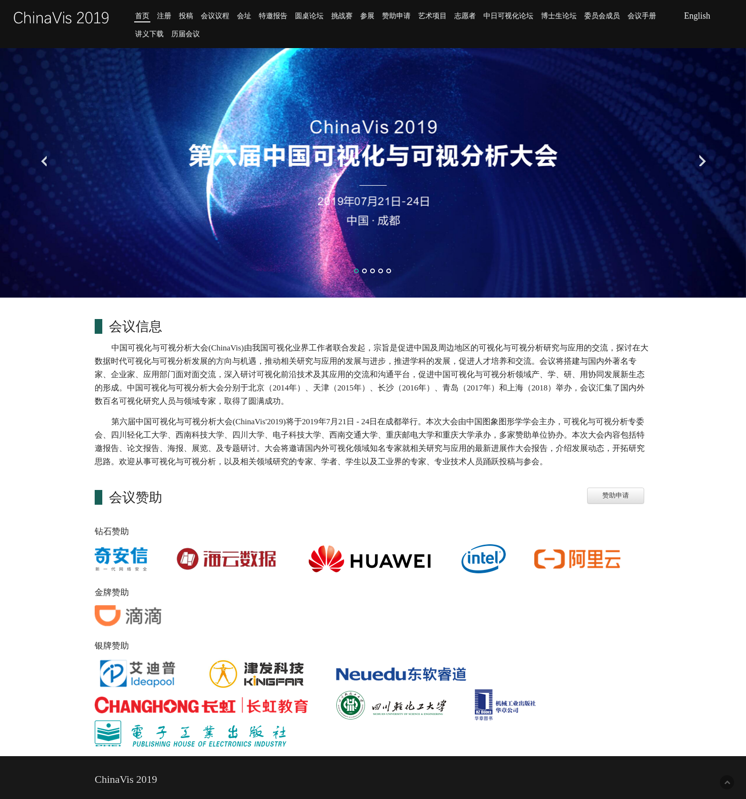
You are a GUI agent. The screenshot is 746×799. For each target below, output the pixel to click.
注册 (164, 15)
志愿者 (465, 15)
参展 (367, 15)
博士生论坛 (559, 15)
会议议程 (215, 15)
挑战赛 (342, 15)
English (697, 15)
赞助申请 (396, 15)
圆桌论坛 (309, 15)
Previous (42, 158)
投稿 (186, 15)
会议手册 (642, 15)
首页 (142, 15)
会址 (244, 15)
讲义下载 (149, 34)
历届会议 (185, 34)
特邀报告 (273, 15)
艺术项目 (432, 15)
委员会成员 (602, 15)
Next (704, 158)
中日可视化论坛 (508, 15)
